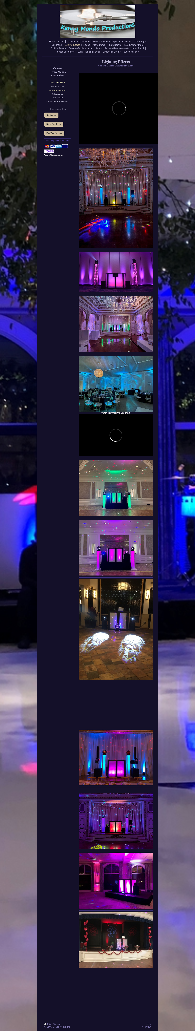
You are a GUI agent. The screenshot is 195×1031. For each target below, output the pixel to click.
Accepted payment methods (56, 141)
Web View (146, 1027)
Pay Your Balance (54, 133)
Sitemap (56, 1024)
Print (48, 1024)
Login (148, 1024)
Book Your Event (53, 124)
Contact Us (51, 115)
